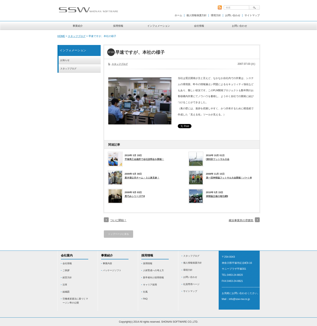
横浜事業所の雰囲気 (241, 220)
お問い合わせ (232, 15)
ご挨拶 (66, 270)
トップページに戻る (118, 234)
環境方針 (216, 15)
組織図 (66, 291)
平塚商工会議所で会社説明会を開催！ (144, 159)
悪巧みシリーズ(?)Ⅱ (135, 196)
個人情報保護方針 (196, 15)
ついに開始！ (118, 220)
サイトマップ (252, 15)
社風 (145, 291)
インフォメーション (158, 25)
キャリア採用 (150, 284)
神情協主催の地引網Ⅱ (217, 196)
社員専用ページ (191, 284)
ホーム (178, 15)
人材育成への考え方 (153, 270)
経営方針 (67, 277)
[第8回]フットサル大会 (217, 159)
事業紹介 (78, 25)
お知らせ (65, 60)
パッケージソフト (112, 270)
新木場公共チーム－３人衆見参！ (142, 177)
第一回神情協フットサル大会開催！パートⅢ (229, 177)
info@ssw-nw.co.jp (239, 299)
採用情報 (118, 25)
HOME (61, 36)
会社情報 (199, 25)
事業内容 (107, 263)
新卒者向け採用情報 (153, 277)
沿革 (65, 284)
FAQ (145, 298)
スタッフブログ (77, 36)
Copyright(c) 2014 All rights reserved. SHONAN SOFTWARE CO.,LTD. (158, 321)
